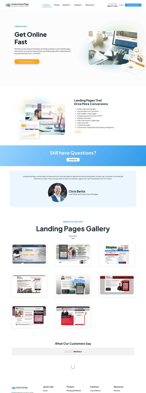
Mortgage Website (74, 362)
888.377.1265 (112, 6)
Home (45, 362)
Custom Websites (73, 377)
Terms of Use (130, 389)
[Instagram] (13, 380)
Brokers (93, 369)
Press (116, 369)
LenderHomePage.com (18, 371)
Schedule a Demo (133, 5)
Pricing (56, 5)
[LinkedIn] (18, 380)
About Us (46, 366)
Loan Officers (95, 362)
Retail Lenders (95, 373)
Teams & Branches (97, 366)
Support (46, 377)
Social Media (71, 373)
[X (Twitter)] (23, 380)
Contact (46, 369)
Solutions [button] (66, 5)
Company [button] (77, 5)
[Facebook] (28, 380)
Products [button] (46, 5)
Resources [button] (90, 5)
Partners (117, 362)
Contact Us (73, 160)
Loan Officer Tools (121, 381)
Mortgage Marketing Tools (124, 377)
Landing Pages (72, 381)
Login (121, 5)
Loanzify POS (72, 366)
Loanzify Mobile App (74, 369)
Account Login (48, 373)
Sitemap (46, 381)
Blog (115, 373)
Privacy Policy (117, 389)
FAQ (115, 366)
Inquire (78, 131)
